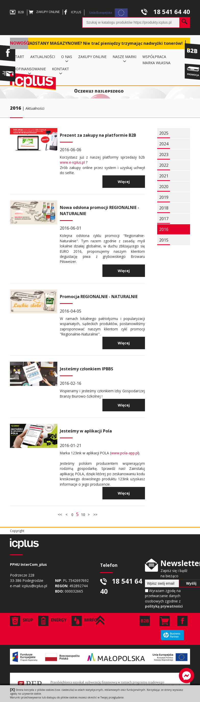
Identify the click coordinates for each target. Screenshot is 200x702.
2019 (163, 197)
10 (83, 514)
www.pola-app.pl (124, 453)
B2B (17, 12)
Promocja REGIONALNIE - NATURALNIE (99, 296)
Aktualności (34, 108)
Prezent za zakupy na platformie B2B (98, 135)
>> (94, 514)
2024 (163, 144)
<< (60, 514)
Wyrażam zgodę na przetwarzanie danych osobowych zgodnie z (164, 598)
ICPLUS (72, 12)
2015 (163, 240)
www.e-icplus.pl (72, 162)
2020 (163, 186)
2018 (163, 208)
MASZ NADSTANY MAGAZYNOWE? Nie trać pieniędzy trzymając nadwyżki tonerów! (98, 43)
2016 (15, 108)
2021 (163, 176)
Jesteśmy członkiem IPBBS (86, 369)
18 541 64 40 (165, 11)
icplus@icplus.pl (34, 585)
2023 (163, 154)
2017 (163, 218)
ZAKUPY (44, 12)
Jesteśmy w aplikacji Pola (86, 431)
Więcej (124, 181)
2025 (163, 133)
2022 (163, 165)
